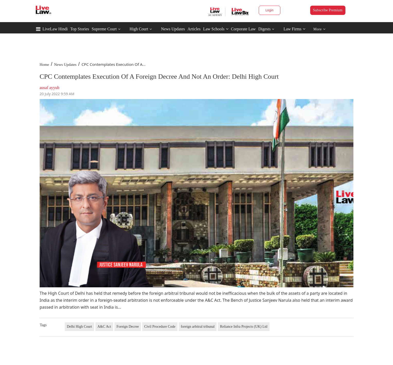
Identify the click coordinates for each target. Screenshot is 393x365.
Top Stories (79, 29)
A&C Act (104, 326)
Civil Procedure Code (159, 326)
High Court (139, 29)
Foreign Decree (128, 326)
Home (44, 65)
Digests (264, 29)
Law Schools (215, 29)
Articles (194, 29)
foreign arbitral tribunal (198, 326)
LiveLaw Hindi (55, 29)
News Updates (173, 29)
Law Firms (294, 29)
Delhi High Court (79, 326)
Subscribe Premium (328, 10)
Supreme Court (104, 29)
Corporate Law (243, 29)
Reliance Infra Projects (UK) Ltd (243, 326)
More (319, 29)
